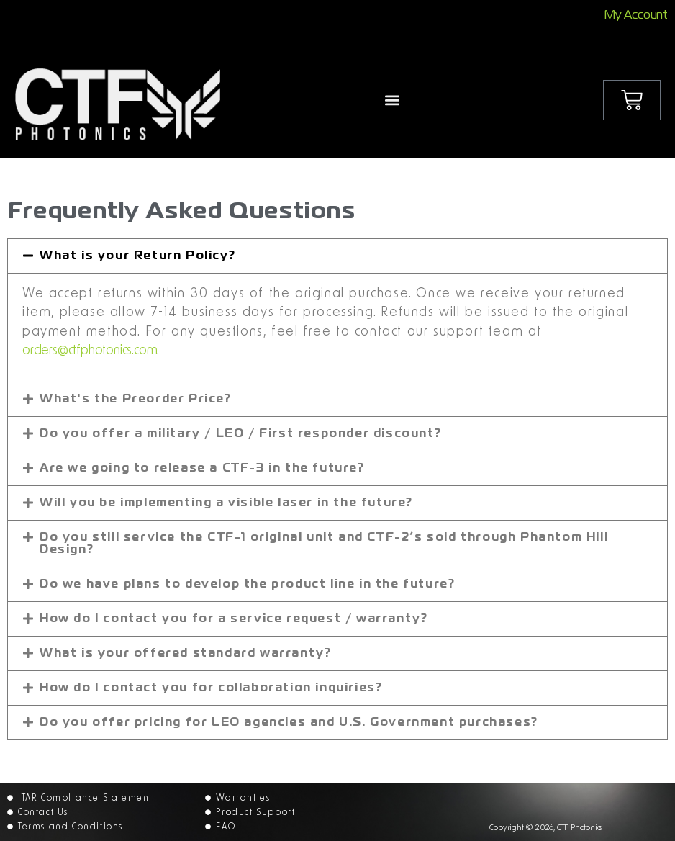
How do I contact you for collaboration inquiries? (211, 688)
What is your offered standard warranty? (185, 654)
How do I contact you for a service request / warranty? (233, 619)
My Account (636, 16)
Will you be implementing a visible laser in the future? (226, 503)
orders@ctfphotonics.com (89, 350)
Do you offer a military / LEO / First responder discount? (240, 434)
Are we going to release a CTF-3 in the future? (202, 469)
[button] (392, 100)
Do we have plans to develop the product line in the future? (247, 585)
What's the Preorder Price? (136, 400)
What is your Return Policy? (137, 256)
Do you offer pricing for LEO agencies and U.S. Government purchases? (289, 723)
